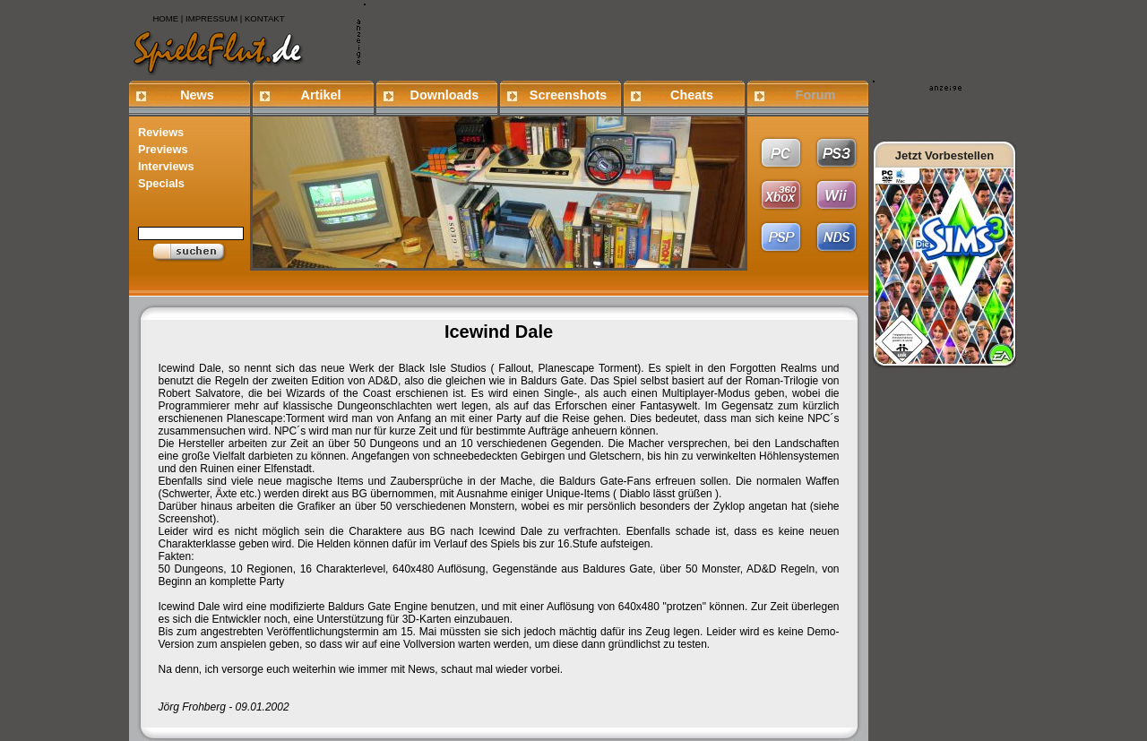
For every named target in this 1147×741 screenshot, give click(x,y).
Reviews (161, 132)
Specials (161, 183)
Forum (816, 95)
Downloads (444, 95)
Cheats (691, 95)
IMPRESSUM (211, 18)
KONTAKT (265, 18)
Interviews (166, 166)
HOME (165, 18)
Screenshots (568, 95)
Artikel (321, 95)
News (197, 95)
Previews (163, 149)
